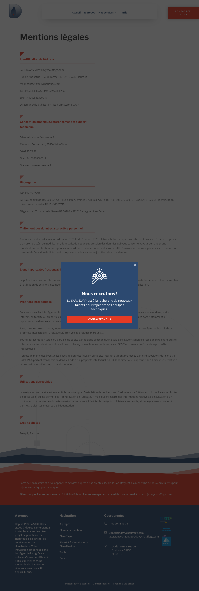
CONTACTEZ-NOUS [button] (99, 319)
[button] (135, 265)
